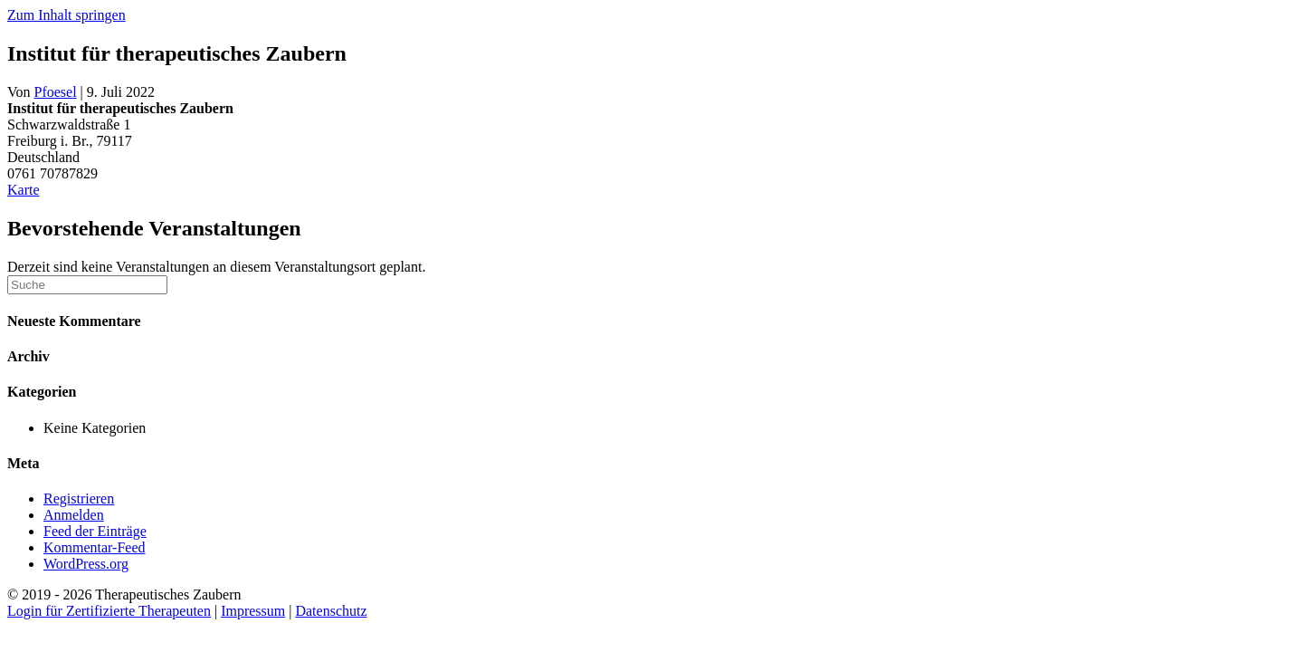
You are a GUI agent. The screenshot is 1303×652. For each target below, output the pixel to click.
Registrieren (78, 498)
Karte (23, 189)
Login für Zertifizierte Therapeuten (109, 610)
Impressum (253, 610)
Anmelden (73, 515)
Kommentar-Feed (94, 547)
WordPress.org (85, 563)
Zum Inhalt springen (66, 15)
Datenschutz (330, 610)
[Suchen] (87, 284)
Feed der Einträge (95, 531)
